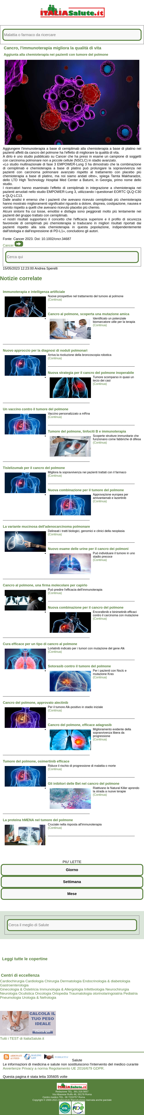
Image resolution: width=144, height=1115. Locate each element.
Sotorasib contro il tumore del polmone (79, 666)
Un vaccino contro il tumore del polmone (35, 409)
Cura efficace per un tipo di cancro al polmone (40, 644)
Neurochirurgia (117, 989)
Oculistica (26, 993)
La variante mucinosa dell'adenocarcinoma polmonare (46, 526)
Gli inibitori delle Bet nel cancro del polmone (83, 783)
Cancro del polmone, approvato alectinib (35, 703)
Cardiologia (34, 981)
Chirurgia (52, 981)
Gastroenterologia (14, 985)
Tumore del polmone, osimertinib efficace (36, 761)
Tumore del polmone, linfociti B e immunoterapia (87, 431)
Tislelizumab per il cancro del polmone (34, 468)
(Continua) (55, 299)
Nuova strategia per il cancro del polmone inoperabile (91, 373)
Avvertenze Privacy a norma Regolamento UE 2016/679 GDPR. (54, 1068)
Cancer (8, 245)
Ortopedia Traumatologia (72, 993)
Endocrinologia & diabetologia (106, 981)
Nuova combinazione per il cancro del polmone (85, 607)
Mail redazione (94, 1097)
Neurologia (8, 993)
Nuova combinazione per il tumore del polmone (86, 490)
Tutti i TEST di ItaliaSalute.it (22, 1038)
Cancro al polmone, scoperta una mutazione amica (88, 314)
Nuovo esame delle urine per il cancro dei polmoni (88, 549)
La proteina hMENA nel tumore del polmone (38, 820)
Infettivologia (94, 989)
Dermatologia (71, 981)
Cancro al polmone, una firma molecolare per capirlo (45, 585)
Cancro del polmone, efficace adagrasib (80, 725)
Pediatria (130, 993)
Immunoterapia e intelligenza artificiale (34, 292)
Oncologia (43, 993)
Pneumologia (10, 997)
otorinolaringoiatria (107, 993)
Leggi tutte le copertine (24, 958)
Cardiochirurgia (12, 981)
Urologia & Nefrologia (39, 997)
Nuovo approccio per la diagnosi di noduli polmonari (45, 350)
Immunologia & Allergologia (61, 989)
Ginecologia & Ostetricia (19, 989)
